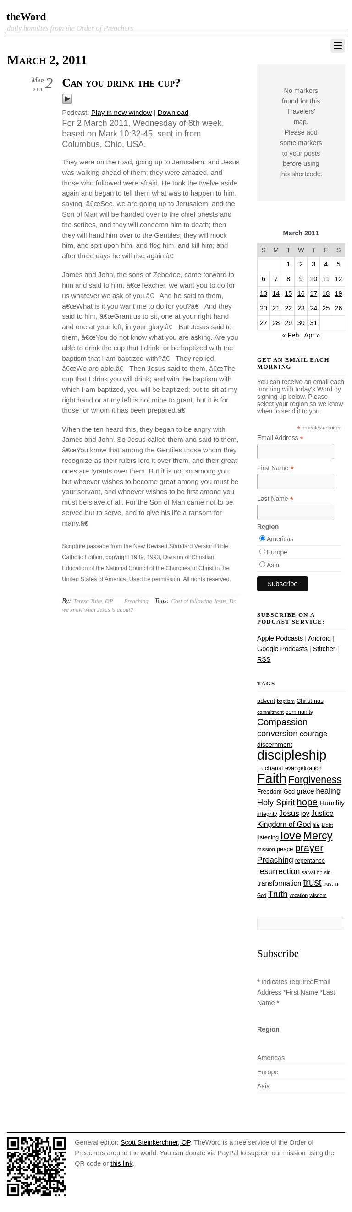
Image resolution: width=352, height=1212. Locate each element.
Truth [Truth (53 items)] (277, 894)
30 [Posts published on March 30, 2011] (301, 322)
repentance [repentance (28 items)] (310, 860)
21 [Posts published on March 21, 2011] (276, 308)
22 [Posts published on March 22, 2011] (288, 308)
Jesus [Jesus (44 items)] (289, 813)
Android (319, 638)
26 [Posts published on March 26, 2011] (338, 308)
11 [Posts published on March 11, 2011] (326, 279)
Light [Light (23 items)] (327, 825)
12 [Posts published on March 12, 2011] (338, 279)
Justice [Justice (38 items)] (322, 813)
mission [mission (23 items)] (266, 849)
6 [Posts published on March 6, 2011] (263, 279)
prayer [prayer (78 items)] (309, 847)
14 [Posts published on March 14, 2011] (276, 293)
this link (121, 1163)
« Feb (290, 335)
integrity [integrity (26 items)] (267, 814)
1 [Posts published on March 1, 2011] (288, 264)
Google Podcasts (282, 648)
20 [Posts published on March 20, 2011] (263, 308)
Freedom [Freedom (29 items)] (269, 791)
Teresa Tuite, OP (93, 601)
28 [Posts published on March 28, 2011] (276, 322)
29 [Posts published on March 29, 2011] (288, 322)
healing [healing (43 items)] (328, 791)
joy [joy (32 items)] (305, 813)
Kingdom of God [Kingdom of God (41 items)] (284, 824)
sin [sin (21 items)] (327, 872)
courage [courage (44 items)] (313, 733)
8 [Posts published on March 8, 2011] (288, 279)
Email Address (280, 438)
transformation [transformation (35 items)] (279, 883)
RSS (264, 659)
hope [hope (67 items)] (307, 802)
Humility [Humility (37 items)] (332, 803)
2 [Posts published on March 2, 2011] (301, 264)
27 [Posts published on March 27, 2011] (263, 322)
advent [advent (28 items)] (266, 700)
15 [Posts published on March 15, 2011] (288, 293)
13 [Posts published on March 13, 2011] (263, 293)
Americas (280, 539)
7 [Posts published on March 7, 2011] (276, 279)
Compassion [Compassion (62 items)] (282, 722)
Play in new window (121, 112)
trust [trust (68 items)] (312, 882)
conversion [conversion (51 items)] (277, 733)
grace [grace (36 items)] (305, 791)
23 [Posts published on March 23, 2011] (301, 308)
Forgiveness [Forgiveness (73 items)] (314, 779)
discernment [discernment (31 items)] (274, 744)
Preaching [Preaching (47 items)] (275, 859)
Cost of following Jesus (198, 601)
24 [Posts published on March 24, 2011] (313, 308)
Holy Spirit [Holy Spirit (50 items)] (276, 802)
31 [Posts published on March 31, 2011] (313, 322)
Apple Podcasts (280, 638)
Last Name (275, 499)
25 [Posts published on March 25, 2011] (326, 308)
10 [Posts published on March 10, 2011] (313, 279)
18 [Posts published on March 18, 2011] (326, 293)
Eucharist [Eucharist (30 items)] (270, 768)
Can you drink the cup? (121, 82)
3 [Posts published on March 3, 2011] (313, 264)
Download (173, 112)
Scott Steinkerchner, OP (155, 1142)
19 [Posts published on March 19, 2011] (338, 293)
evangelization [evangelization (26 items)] (303, 768)
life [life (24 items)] (316, 825)
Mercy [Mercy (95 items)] (317, 836)
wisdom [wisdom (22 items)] (317, 895)
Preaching (136, 601)
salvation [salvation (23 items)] (312, 872)
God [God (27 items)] (289, 791)
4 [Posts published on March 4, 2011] (326, 264)
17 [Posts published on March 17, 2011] (313, 293)
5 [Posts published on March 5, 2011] (339, 264)
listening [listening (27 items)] (268, 837)
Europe (277, 552)
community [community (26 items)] (299, 712)
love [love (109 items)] (290, 835)
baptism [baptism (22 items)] (286, 701)
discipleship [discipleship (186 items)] (292, 754)
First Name (275, 468)
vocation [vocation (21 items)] (299, 895)
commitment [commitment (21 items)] (270, 712)
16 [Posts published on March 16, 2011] (301, 293)
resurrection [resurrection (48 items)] (278, 871)
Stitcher (324, 648)
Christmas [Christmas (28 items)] (310, 700)
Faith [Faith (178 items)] (271, 778)
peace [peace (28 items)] (285, 849)
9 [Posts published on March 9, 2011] (301, 279)
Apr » (312, 335)
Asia (273, 565)
